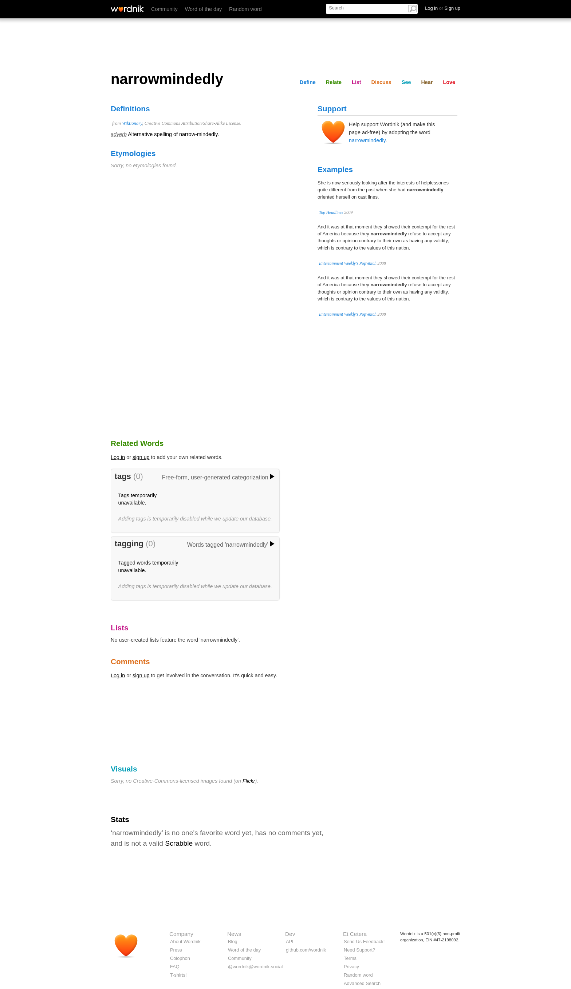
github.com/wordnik (306, 950)
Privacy (351, 966)
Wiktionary (132, 123)
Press (176, 950)
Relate (334, 82)
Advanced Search (362, 983)
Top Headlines (331, 212)
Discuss (381, 82)
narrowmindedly (367, 140)
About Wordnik (185, 941)
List (356, 82)
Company (181, 934)
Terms (350, 958)
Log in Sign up (442, 8)
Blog (232, 941)
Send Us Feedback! (364, 941)
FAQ (175, 966)
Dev (290, 934)
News (234, 934)
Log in (118, 457)
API (290, 941)
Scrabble (179, 843)
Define (308, 82)
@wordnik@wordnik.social (255, 966)
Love (449, 82)
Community (164, 9)
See (406, 82)
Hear (427, 82)
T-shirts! (178, 975)
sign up (141, 457)
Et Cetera (355, 934)
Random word (245, 9)
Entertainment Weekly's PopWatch (348, 263)
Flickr (249, 781)
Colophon (180, 958)
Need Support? (359, 950)
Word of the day (203, 9)
